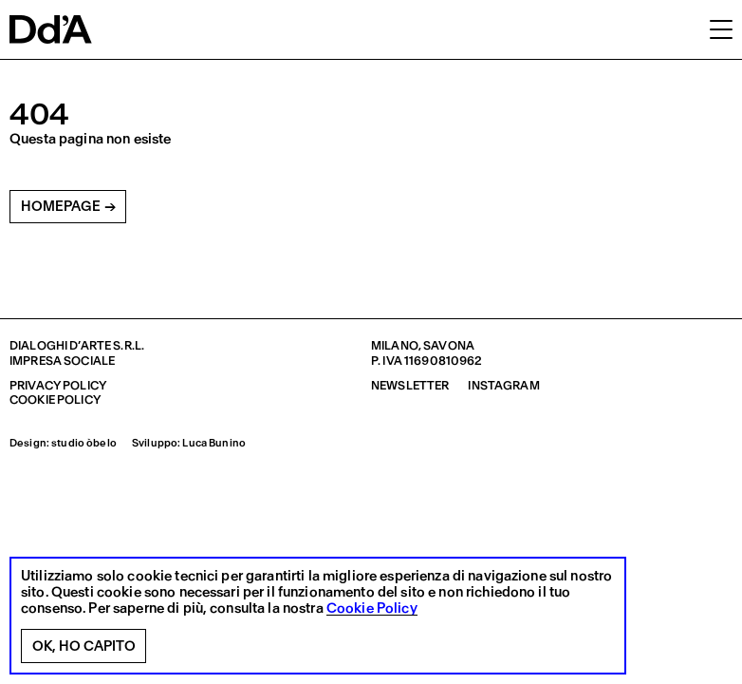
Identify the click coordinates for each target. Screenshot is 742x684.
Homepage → (68, 206)
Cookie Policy (371, 608)
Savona (448, 345)
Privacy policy (57, 385)
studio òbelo (84, 443)
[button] (721, 28)
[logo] (50, 29)
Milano (394, 345)
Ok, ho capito (84, 646)
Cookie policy (55, 399)
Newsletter (410, 385)
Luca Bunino (214, 443)
